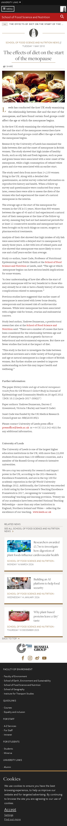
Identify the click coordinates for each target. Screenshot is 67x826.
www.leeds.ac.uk (42, 512)
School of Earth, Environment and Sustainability (27, 680)
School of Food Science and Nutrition (26, 17)
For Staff (8, 730)
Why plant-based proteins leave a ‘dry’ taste (46, 616)
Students (8, 748)
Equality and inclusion (14, 712)
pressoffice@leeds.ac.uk (15, 427)
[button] (62, 17)
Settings (8, 815)
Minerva (8, 753)
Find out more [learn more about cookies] (12, 819)
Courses (8, 707)
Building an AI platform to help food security (47, 583)
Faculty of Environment (15, 676)
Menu (9, 9)
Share (9, 66)
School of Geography (14, 689)
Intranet (8, 734)
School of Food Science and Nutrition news (32, 42)
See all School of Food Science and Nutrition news (31, 530)
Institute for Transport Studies (19, 693)
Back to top (9, 638)
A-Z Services (10, 726)
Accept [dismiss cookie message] (10, 809)
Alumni (7, 767)
